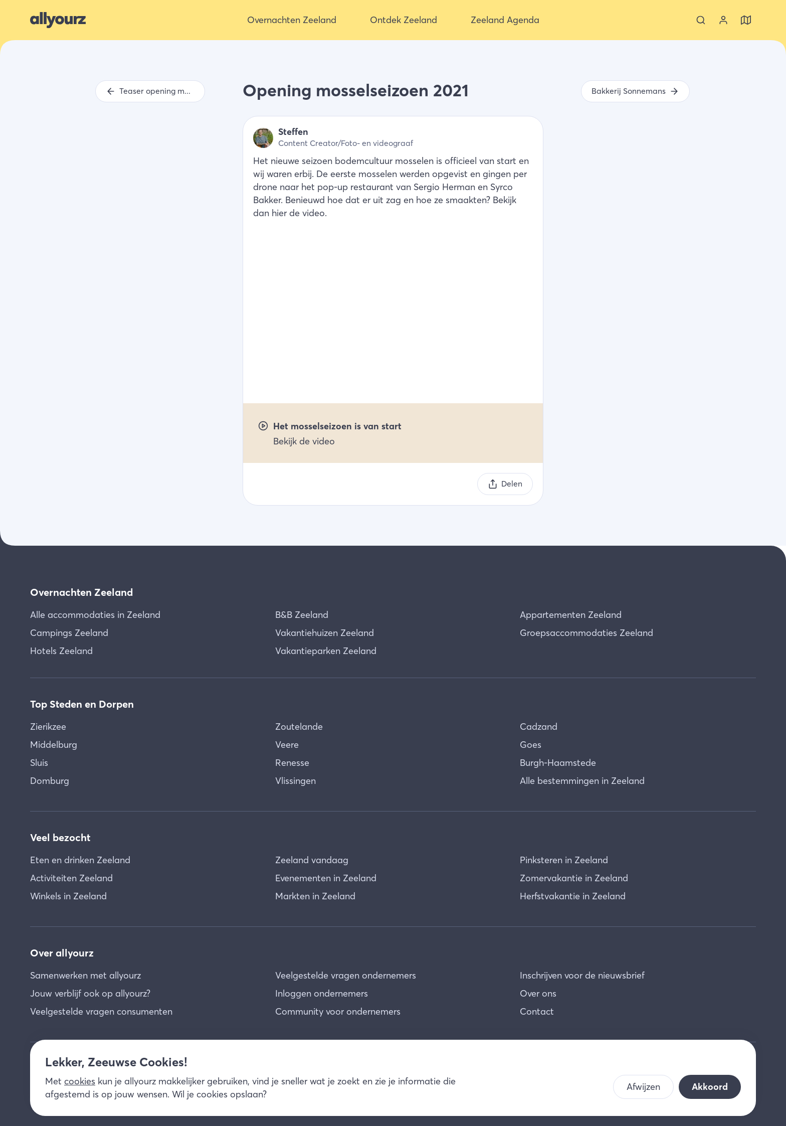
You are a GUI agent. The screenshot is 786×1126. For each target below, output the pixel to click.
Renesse (292, 762)
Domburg (49, 780)
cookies (79, 1081)
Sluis (39, 762)
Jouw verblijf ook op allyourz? (90, 993)
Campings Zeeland (69, 632)
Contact (537, 1011)
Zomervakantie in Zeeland (574, 878)
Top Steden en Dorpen (82, 704)
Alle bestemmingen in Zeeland (582, 780)
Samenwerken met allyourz (85, 975)
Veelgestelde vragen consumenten (101, 1011)
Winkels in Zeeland (68, 896)
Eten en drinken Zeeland (80, 860)
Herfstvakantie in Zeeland (573, 896)
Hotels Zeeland (61, 651)
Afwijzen (643, 1086)
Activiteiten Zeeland (71, 878)
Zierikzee (48, 726)
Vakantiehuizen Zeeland (324, 632)
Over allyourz (62, 952)
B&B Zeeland (301, 614)
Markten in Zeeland (315, 896)
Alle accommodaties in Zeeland (95, 614)
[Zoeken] (701, 20)
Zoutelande (299, 726)
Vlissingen (295, 780)
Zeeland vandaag (311, 860)
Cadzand (538, 726)
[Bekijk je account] (723, 20)
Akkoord (710, 1086)
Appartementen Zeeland (571, 614)
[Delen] (505, 484)
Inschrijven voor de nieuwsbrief (582, 975)
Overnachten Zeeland (81, 592)
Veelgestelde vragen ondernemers (345, 975)
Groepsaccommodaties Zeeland (586, 632)
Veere (287, 744)
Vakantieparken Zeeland (325, 651)
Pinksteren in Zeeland (564, 860)
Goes (530, 744)
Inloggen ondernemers (321, 993)
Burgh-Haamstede (558, 762)
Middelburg (53, 744)
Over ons (538, 993)
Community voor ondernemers (338, 1011)
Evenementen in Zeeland (325, 878)
